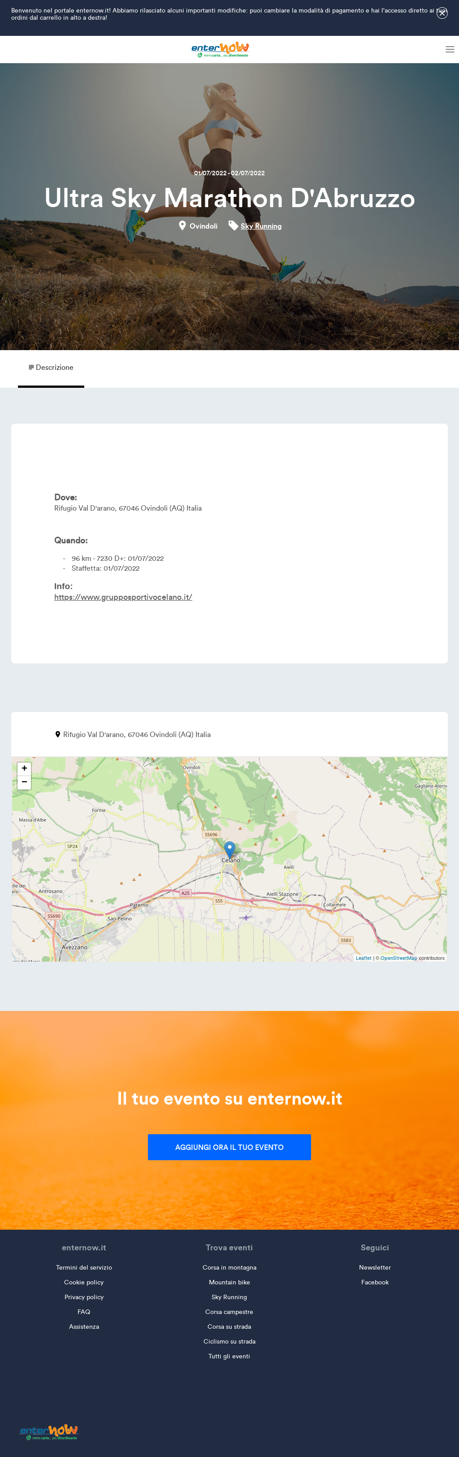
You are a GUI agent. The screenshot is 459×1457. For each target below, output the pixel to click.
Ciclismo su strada (229, 1341)
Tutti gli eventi (229, 1356)
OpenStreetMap (399, 958)
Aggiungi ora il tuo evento (229, 1147)
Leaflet (364, 958)
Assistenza (84, 1327)
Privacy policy (84, 1297)
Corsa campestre (229, 1312)
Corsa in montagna (229, 1267)
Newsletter (375, 1267)
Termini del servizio (84, 1267)
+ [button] (24, 769)
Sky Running (261, 225)
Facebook (375, 1282)
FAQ (84, 1312)
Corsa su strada (229, 1327)
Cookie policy (84, 1282)
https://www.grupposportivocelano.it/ (123, 597)
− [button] (24, 782)
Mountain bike (229, 1282)
